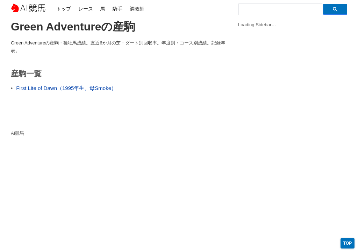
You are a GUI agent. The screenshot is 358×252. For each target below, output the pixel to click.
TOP (347, 243)
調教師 (137, 9)
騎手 (117, 9)
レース (85, 9)
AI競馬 (28, 9)
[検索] (279, 9)
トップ (63, 9)
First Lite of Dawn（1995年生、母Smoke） (66, 88)
